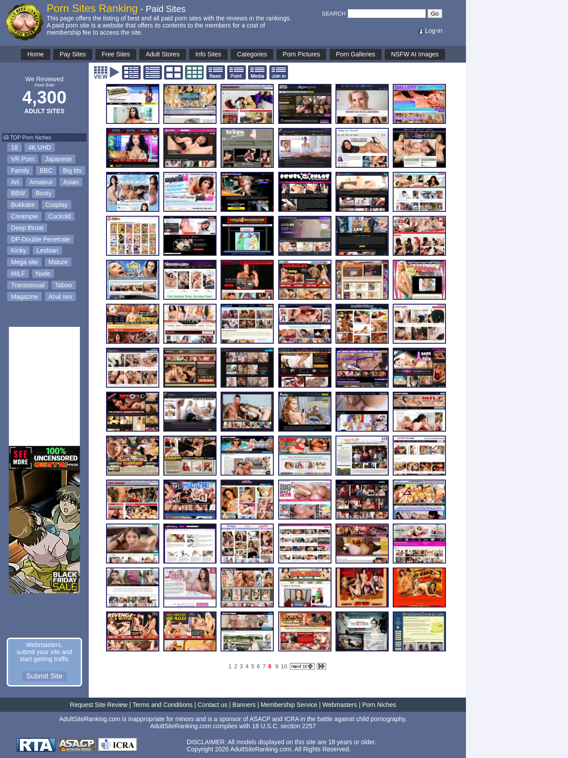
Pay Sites (72, 54)
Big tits (72, 170)
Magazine (24, 296)
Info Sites (208, 54)
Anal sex (60, 296)
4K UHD (39, 147)
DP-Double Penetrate (40, 239)
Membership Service (288, 704)
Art (15, 182)
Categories (252, 54)
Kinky (18, 250)
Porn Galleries (355, 54)
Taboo (63, 285)
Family (20, 170)
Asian (71, 182)
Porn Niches (379, 704)
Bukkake (23, 204)
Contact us (212, 704)
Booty (43, 193)
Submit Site (44, 676)
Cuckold (59, 216)
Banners (244, 704)
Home (35, 54)
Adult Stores (162, 54)
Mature (58, 262)
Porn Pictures (301, 54)
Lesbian (47, 250)
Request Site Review (99, 704)
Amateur (41, 182)
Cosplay (56, 204)
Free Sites (116, 54)
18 (14, 147)
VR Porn (23, 159)
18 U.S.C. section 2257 (284, 726)
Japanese (58, 159)
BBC (45, 170)
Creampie (24, 216)
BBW (18, 193)
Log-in (429, 30)
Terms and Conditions (163, 704)
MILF (18, 273)
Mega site (24, 262)
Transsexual (28, 285)
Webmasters (339, 704)
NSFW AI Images (414, 54)
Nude (43, 273)
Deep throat (27, 227)
